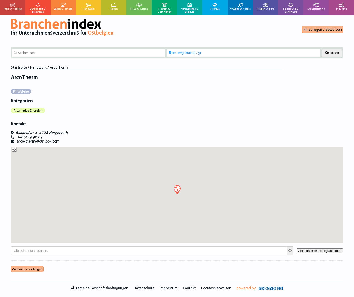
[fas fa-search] (332, 53)
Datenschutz (144, 288)
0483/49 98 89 (30, 137)
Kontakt (189, 288)
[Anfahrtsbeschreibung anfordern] (320, 250)
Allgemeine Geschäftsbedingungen (99, 288)
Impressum (168, 288)
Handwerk (38, 67)
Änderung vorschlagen (27, 269)
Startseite (19, 67)
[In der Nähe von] (243, 53)
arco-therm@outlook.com (38, 141)
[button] (177, 189)
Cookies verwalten (216, 288)
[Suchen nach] (88, 53)
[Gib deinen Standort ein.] (149, 250)
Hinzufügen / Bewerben (322, 29)
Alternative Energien (28, 110)
